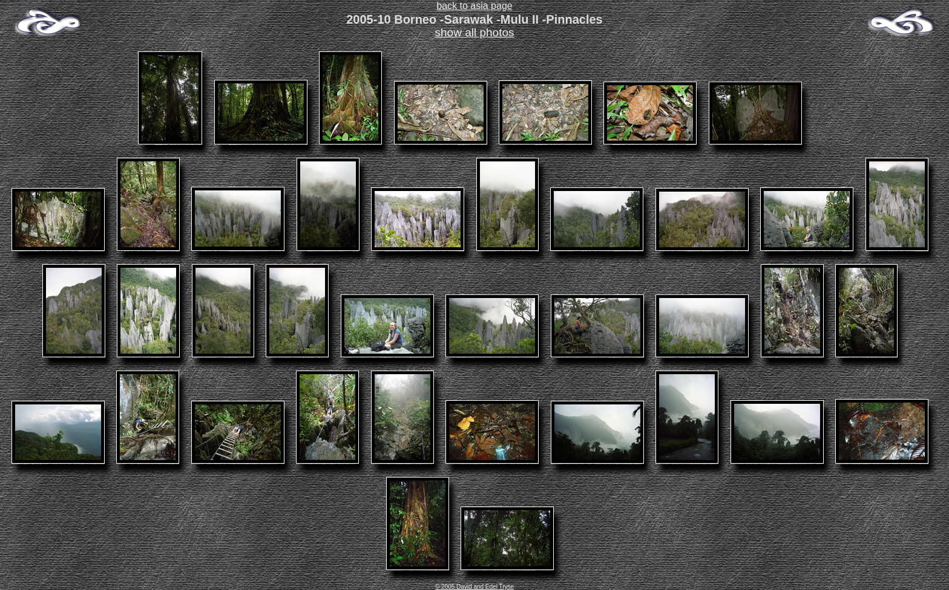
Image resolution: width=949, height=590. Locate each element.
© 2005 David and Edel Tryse (474, 586)
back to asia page (474, 6)
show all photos (474, 32)
